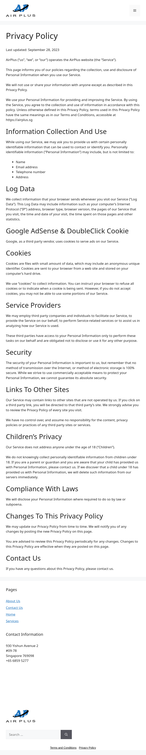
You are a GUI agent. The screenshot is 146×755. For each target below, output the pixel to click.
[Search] (66, 734)
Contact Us (14, 607)
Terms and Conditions (63, 747)
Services (12, 621)
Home (10, 614)
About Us (13, 601)
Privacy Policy (87, 747)
